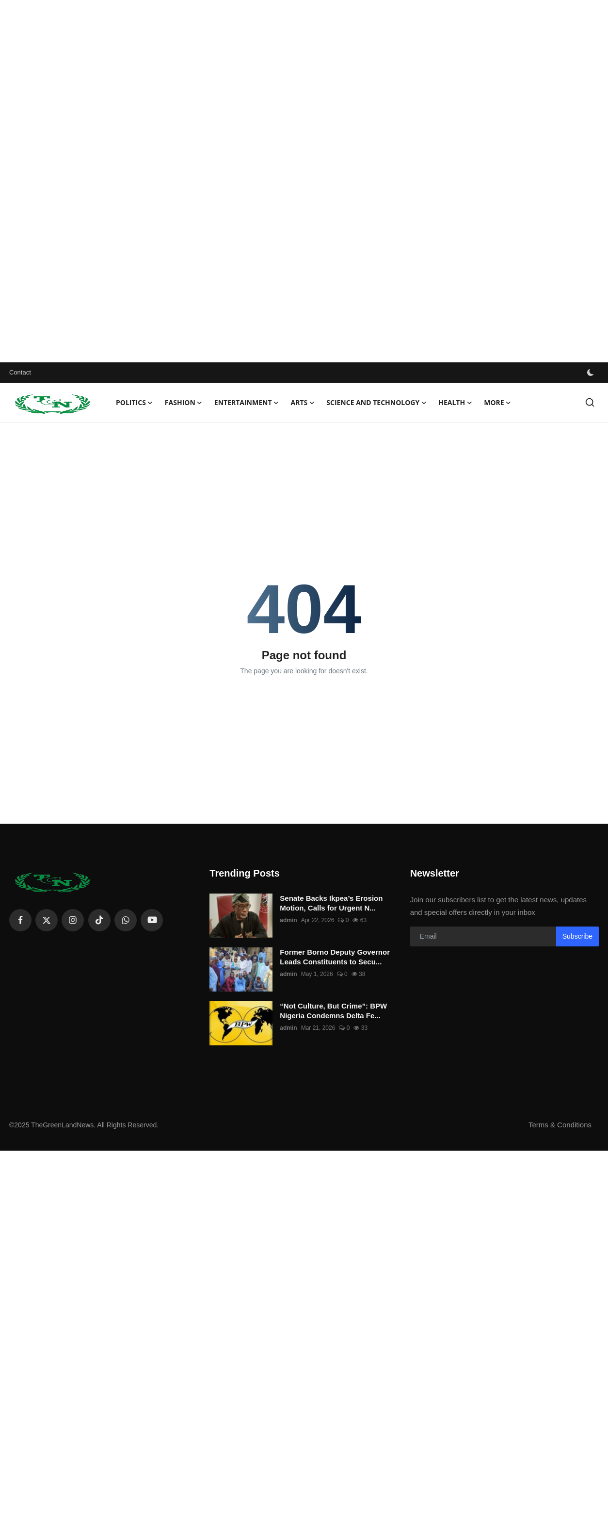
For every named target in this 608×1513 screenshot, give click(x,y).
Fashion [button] (184, 402)
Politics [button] (134, 402)
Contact (20, 372)
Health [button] (455, 402)
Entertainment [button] (246, 402)
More (497, 402)
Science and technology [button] (376, 402)
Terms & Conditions (560, 1125)
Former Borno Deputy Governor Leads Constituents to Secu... (335, 957)
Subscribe (577, 936)
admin (288, 920)
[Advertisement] (291, 181)
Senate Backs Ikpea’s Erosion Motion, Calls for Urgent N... (331, 903)
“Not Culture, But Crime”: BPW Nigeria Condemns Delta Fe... (333, 1011)
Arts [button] (303, 402)
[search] (590, 402)
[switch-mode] (591, 372)
